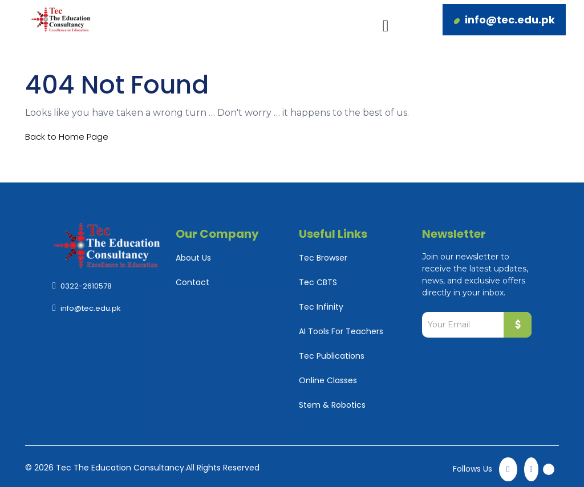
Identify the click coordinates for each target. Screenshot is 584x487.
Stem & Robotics (332, 405)
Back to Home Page (66, 137)
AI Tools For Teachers (341, 331)
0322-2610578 (86, 286)
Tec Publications (331, 356)
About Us (193, 257)
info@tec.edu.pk (510, 20)
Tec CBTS (318, 282)
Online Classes (328, 380)
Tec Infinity (321, 307)
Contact (192, 282)
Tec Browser (323, 257)
